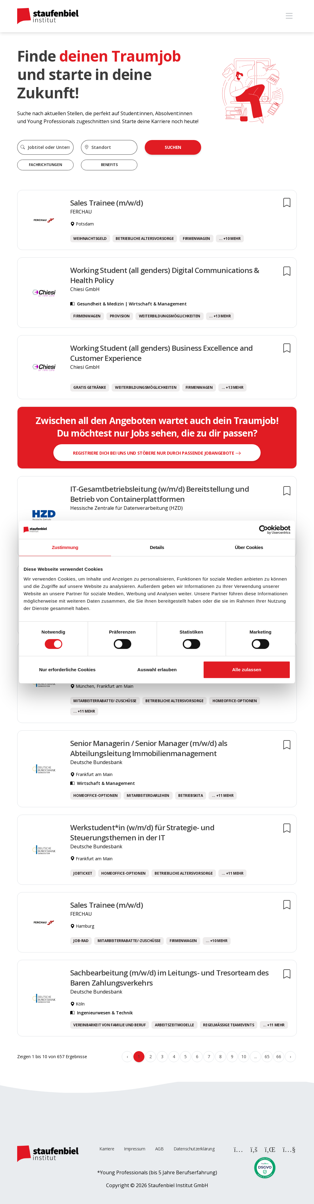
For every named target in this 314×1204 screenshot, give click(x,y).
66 (278, 1056)
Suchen (173, 147)
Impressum (134, 1149)
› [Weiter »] (290, 1056)
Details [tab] (157, 547)
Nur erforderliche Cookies (67, 669)
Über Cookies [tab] (249, 547)
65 (267, 1056)
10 (243, 1056)
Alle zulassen (246, 669)
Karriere (106, 1149)
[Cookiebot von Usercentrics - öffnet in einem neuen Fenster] (263, 529)
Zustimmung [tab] (65, 547)
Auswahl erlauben (157, 669)
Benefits (109, 164)
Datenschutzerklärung (194, 1149)
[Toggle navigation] (289, 16)
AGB (159, 1149)
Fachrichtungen (45, 164)
